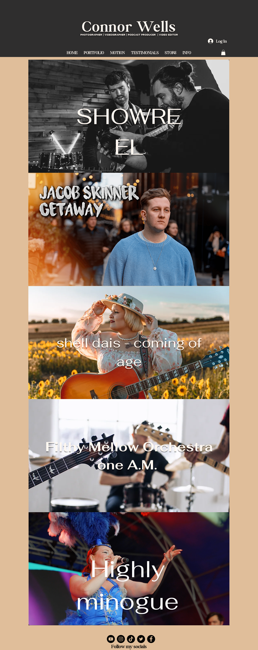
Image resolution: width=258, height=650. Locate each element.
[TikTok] (131, 639)
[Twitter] (141, 639)
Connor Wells (129, 26)
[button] (117, 52)
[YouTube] (111, 639)
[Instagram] (121, 639)
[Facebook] (151, 639)
